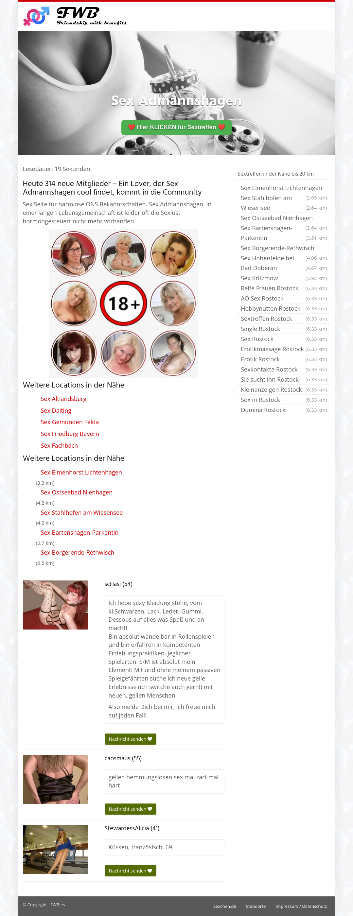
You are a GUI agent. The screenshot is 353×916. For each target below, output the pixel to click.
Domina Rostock (284, 410)
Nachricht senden (130, 739)
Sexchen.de (224, 906)
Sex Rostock (284, 339)
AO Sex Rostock (284, 298)
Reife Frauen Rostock (284, 288)
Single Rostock (284, 329)
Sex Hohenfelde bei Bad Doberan (284, 263)
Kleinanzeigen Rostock (284, 389)
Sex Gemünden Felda (70, 422)
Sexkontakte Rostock (284, 369)
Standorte (256, 906)
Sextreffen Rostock (284, 318)
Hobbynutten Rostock (284, 308)
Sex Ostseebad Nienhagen (77, 492)
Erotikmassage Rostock (284, 349)
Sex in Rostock (284, 400)
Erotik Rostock (284, 359)
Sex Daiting (56, 410)
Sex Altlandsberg (64, 399)
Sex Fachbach (59, 445)
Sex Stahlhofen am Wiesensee (82, 512)
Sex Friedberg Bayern (70, 434)
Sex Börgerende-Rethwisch (78, 552)
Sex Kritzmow (284, 278)
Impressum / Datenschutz (301, 906)
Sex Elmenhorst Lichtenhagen (81, 472)
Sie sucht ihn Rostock (284, 379)
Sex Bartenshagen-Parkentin (80, 532)
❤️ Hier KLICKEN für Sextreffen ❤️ (176, 127)
